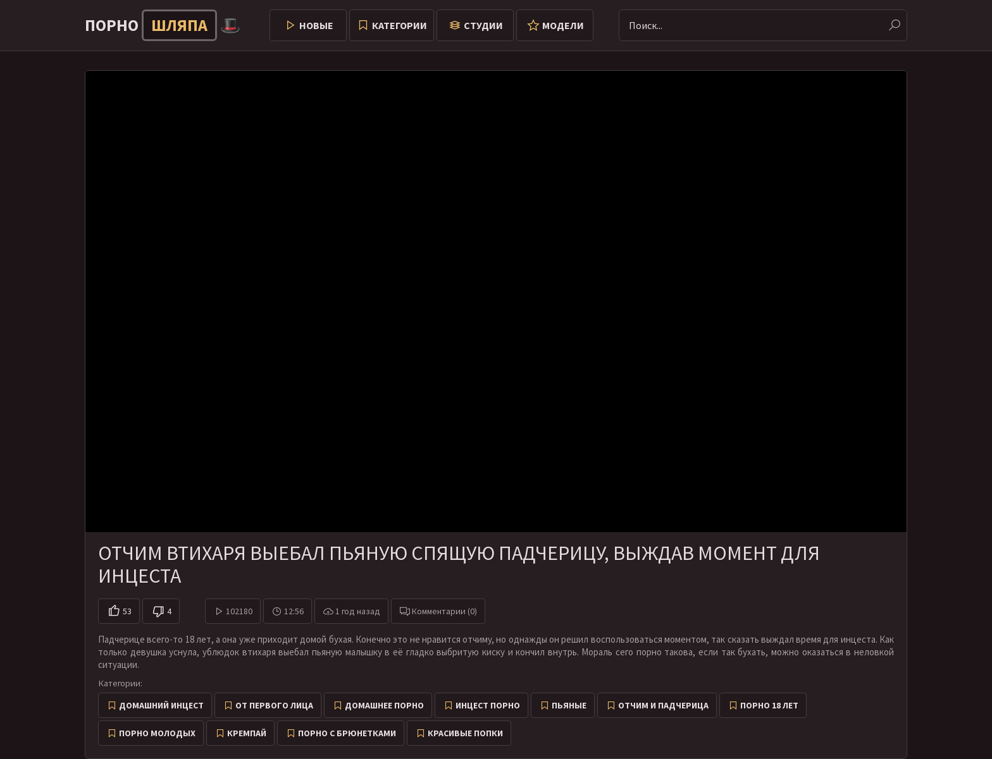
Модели (563, 25)
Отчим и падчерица (663, 705)
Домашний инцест (161, 705)
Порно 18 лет (769, 705)
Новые (316, 25)
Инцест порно (488, 705)
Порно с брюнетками (347, 733)
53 (127, 611)
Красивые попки (465, 733)
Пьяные (569, 705)
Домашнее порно (384, 705)
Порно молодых (157, 733)
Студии (483, 25)
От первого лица (274, 705)
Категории (399, 25)
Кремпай (246, 733)
